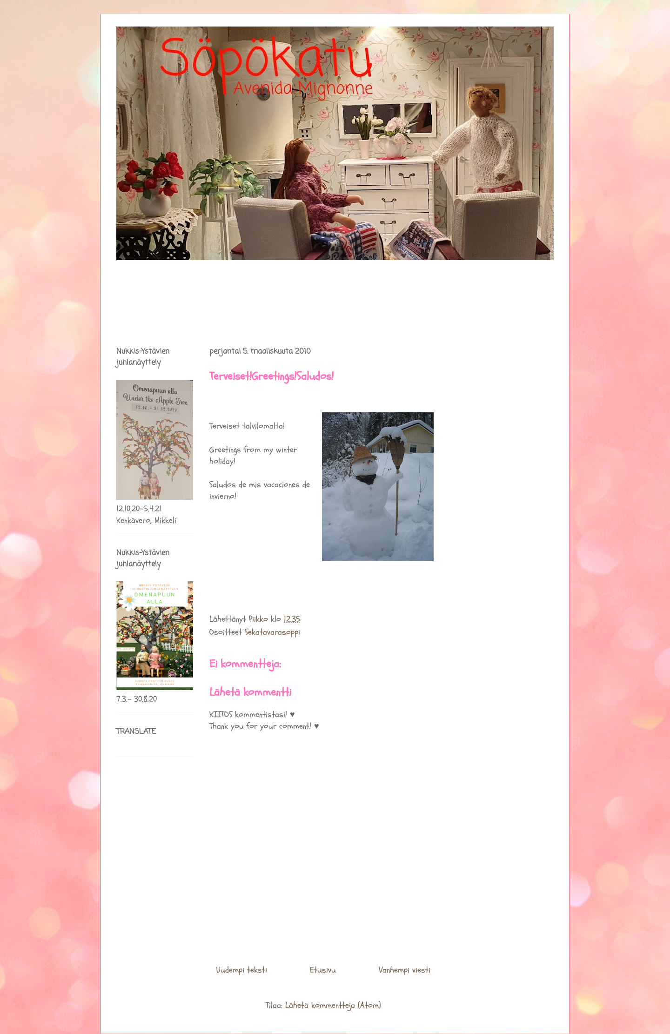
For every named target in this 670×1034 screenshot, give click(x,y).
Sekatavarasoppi (272, 632)
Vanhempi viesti (404, 970)
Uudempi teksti (241, 970)
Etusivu (323, 970)
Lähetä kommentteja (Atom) (333, 1005)
